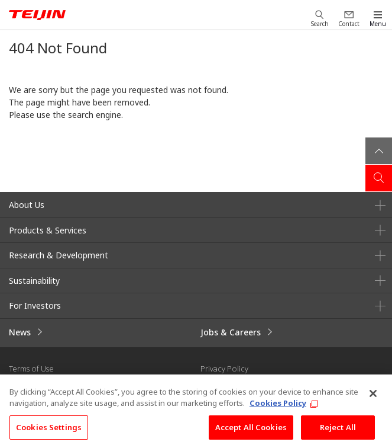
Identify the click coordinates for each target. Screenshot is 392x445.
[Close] (373, 399)
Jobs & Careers (230, 332)
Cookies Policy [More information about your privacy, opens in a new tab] (278, 408)
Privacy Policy (224, 368)
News (20, 332)
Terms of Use (31, 368)
